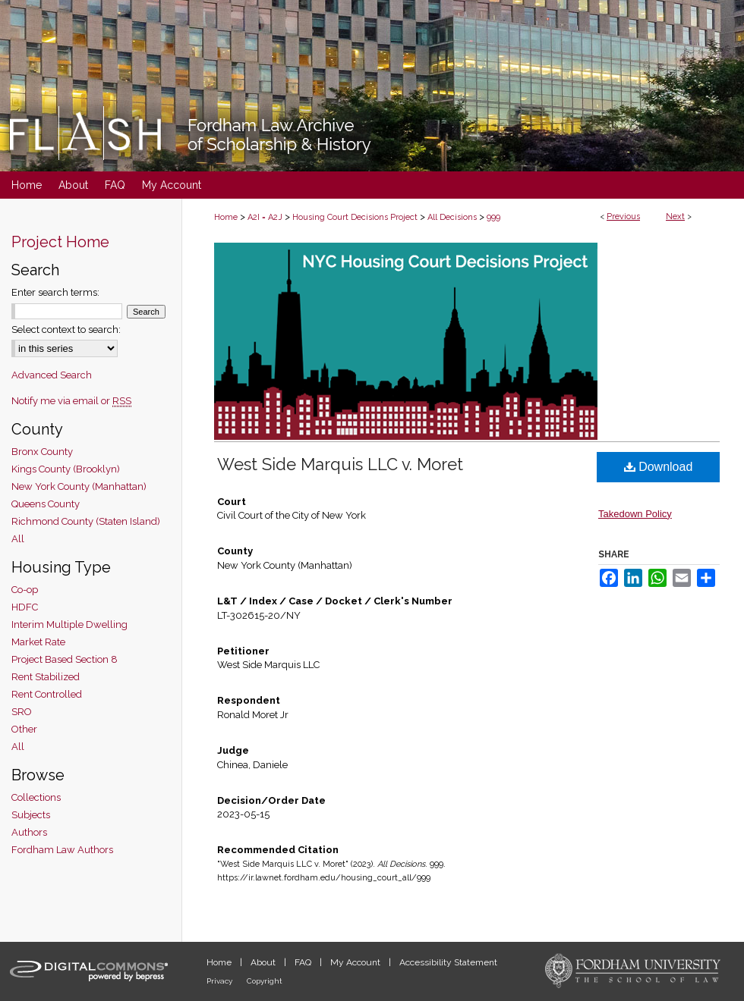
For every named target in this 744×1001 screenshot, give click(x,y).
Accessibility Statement (448, 962)
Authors (29, 832)
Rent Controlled (46, 694)
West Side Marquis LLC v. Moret (340, 464)
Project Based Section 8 (64, 659)
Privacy (220, 981)
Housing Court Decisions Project (355, 217)
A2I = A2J (264, 217)
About (264, 962)
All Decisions (452, 217)
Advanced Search (51, 375)
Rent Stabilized (45, 676)
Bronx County (42, 451)
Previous (623, 216)
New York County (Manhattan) (79, 486)
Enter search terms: (55, 292)
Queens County (45, 504)
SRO (21, 711)
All (17, 538)
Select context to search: (66, 329)
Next (675, 216)
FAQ (304, 962)
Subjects (30, 815)
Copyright (264, 981)
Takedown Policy (635, 513)
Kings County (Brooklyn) (65, 469)
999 (493, 217)
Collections (36, 797)
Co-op (24, 589)
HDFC (24, 607)
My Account (356, 962)
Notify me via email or (71, 400)
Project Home (60, 242)
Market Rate (38, 642)
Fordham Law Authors (62, 849)
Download (658, 466)
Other (24, 729)
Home (226, 217)
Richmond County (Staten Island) (85, 521)
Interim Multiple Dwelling (69, 624)
